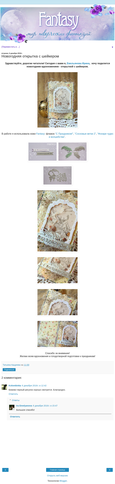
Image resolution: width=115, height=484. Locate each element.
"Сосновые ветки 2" (85, 133)
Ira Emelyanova (24, 405)
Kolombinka (15, 385)
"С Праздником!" (64, 133)
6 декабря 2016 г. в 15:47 (45, 405)
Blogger (63, 481)
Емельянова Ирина (78, 63)
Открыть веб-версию (57, 475)
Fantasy (40, 133)
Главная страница (57, 470)
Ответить (13, 394)
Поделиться (9, 370)
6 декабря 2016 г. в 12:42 (34, 385)
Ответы (15, 400)
